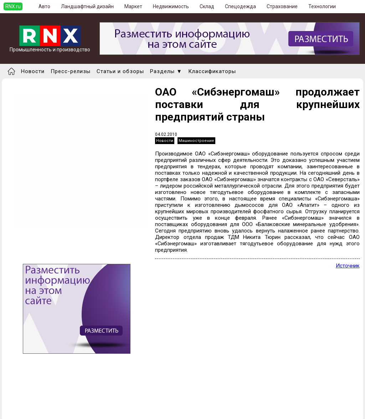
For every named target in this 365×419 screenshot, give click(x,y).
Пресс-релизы (71, 71)
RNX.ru (13, 6)
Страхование (282, 6)
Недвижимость (171, 6)
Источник (348, 265)
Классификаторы (212, 71)
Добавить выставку (32, 404)
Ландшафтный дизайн (87, 6)
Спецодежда (240, 6)
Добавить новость (31, 397)
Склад (207, 6)
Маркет (133, 6)
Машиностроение (196, 140)
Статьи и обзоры (120, 71)
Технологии (322, 6)
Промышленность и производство (50, 47)
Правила (19, 410)
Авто (44, 6)
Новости (33, 71)
